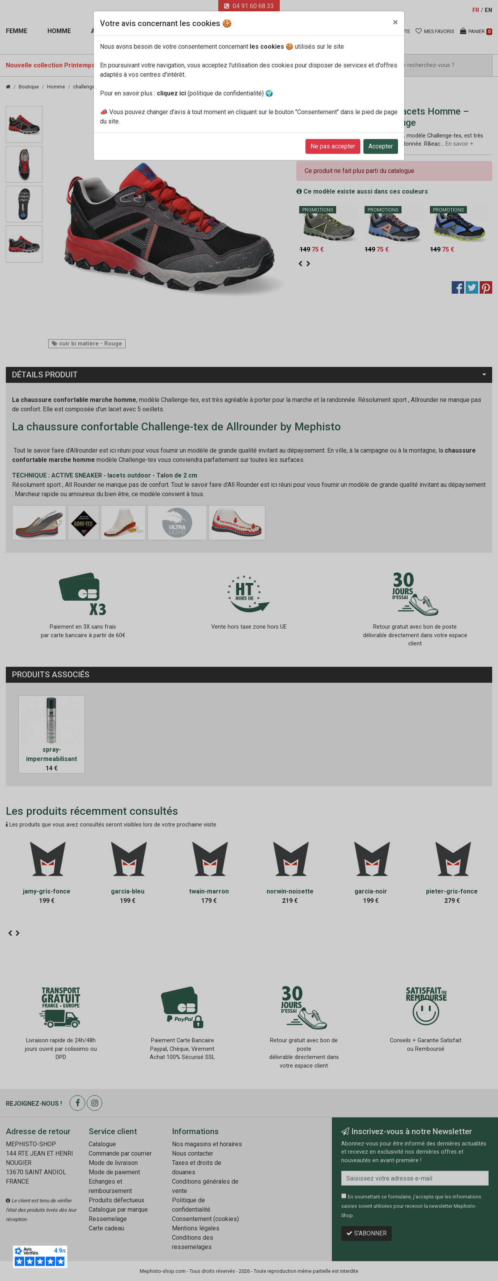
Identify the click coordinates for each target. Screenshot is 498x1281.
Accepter (380, 146)
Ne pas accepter (332, 146)
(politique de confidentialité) (210, 93)
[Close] (395, 22)
